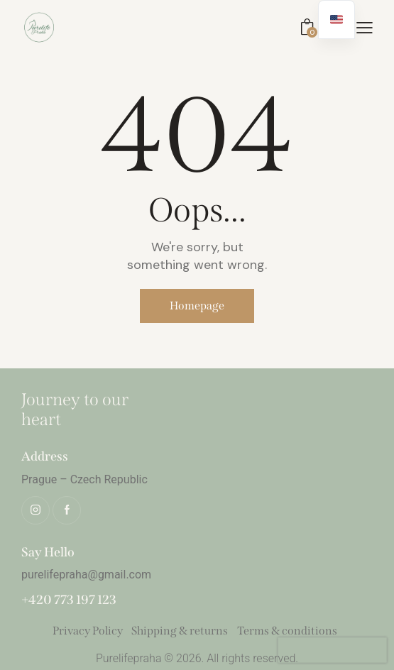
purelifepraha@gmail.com (86, 574)
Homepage (197, 305)
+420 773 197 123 (68, 600)
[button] (364, 26)
